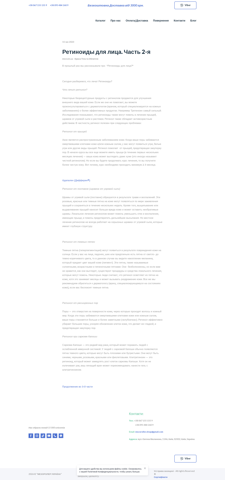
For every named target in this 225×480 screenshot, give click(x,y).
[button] (185, 5)
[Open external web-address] (57, 459)
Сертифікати (160, 477)
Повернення (161, 20)
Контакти (179, 20)
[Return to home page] (44, 20)
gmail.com (157, 431)
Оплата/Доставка (137, 20)
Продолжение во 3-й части (77, 386)
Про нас (115, 20)
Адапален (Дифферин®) (76, 180)
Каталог (100, 20)
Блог (193, 20)
